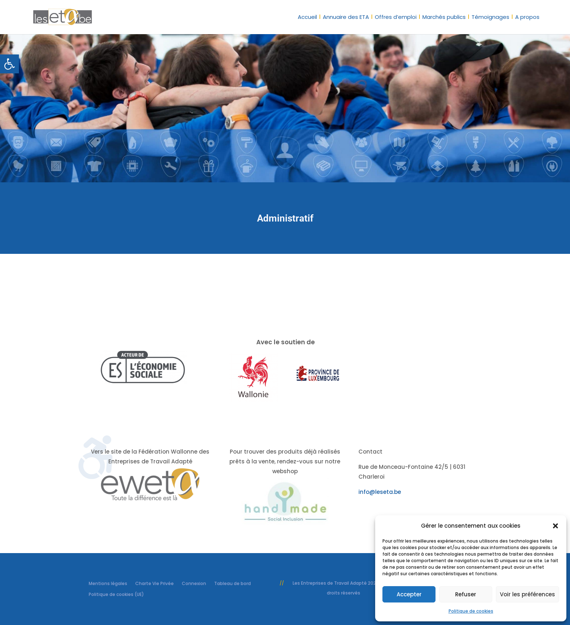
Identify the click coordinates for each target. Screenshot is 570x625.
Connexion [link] (194, 583)
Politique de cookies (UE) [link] (116, 594)
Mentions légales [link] (108, 583)
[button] (555, 525)
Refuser (465, 594)
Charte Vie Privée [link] (154, 583)
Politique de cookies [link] (471, 611)
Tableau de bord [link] (232, 583)
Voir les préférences (527, 594)
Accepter (409, 594)
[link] (9, 63)
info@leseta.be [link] (379, 492)
